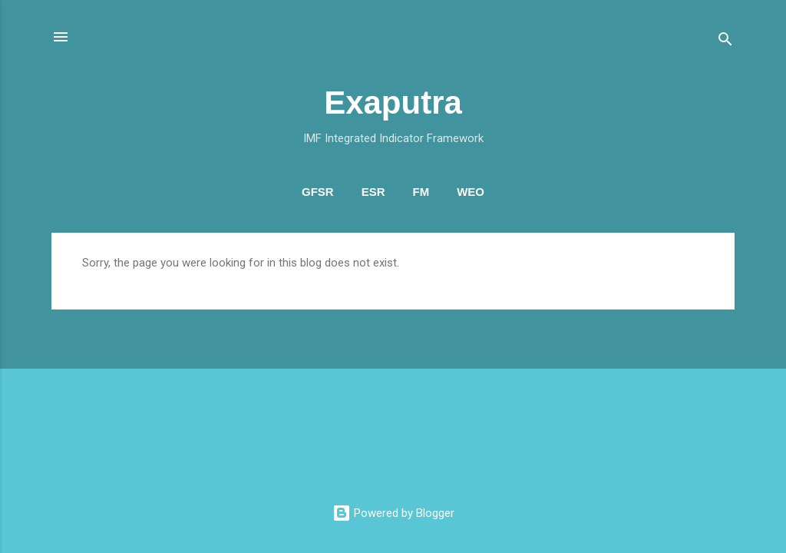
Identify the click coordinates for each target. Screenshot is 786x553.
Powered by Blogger (393, 513)
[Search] (725, 41)
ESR (373, 191)
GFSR (318, 191)
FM (421, 191)
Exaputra (393, 102)
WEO (470, 191)
